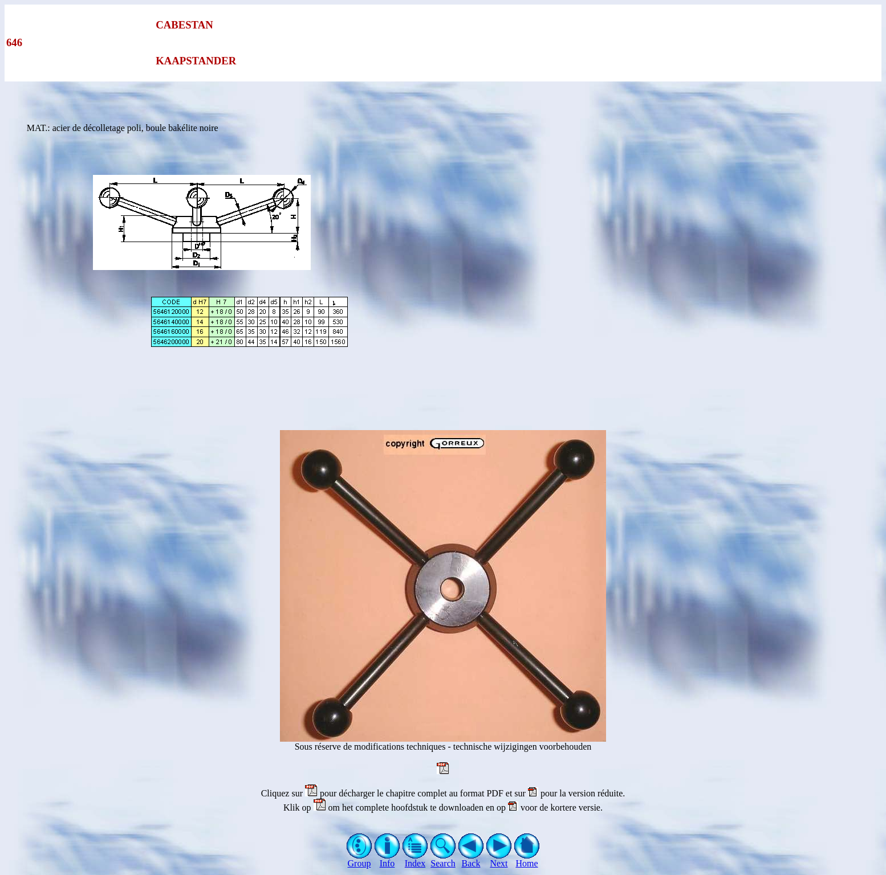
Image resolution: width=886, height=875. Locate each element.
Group (359, 859)
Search (443, 859)
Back (471, 859)
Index (415, 859)
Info (387, 859)
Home (527, 859)
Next (499, 859)
